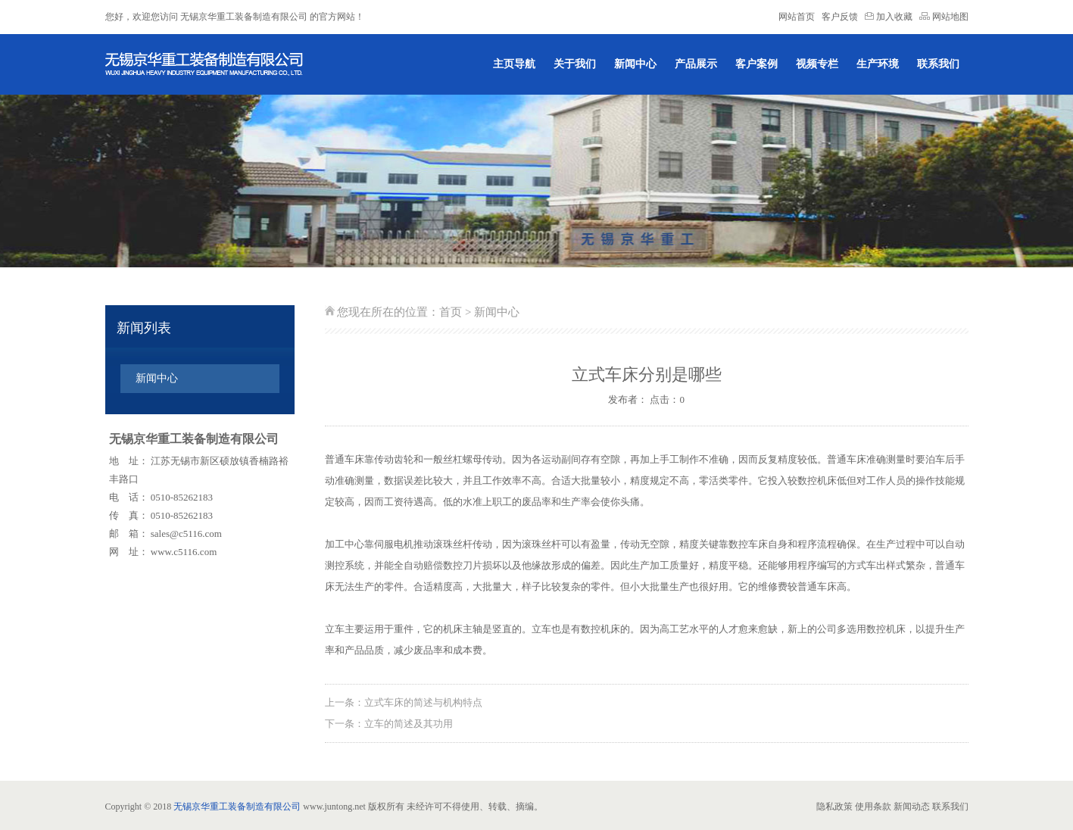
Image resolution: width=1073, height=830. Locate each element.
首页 (450, 312)
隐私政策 (834, 806)
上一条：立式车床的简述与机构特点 (403, 702)
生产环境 (877, 64)
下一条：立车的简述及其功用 (389, 723)
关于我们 (575, 64)
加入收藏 (890, 16)
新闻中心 (635, 64)
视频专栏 (817, 64)
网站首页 (796, 16)
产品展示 (696, 64)
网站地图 (944, 16)
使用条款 (873, 806)
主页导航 (514, 64)
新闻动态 (912, 806)
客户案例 (756, 64)
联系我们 (938, 64)
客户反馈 (840, 16)
